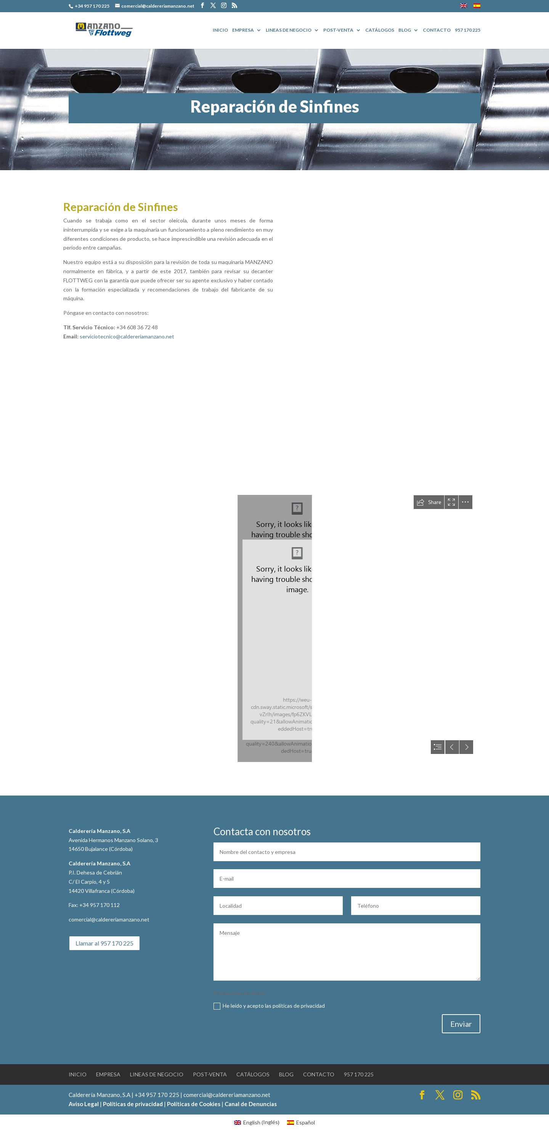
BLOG (404, 30)
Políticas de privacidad (133, 1103)
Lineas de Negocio (288, 30)
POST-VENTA (338, 30)
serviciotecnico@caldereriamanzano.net (127, 336)
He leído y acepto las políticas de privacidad (269, 1006)
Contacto (437, 30)
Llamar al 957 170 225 (104, 943)
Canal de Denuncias (251, 1103)
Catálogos (379, 30)
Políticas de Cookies (193, 1103)
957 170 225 (467, 30)
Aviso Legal (84, 1103)
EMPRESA (243, 30)
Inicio (220, 30)
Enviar (461, 1023)
